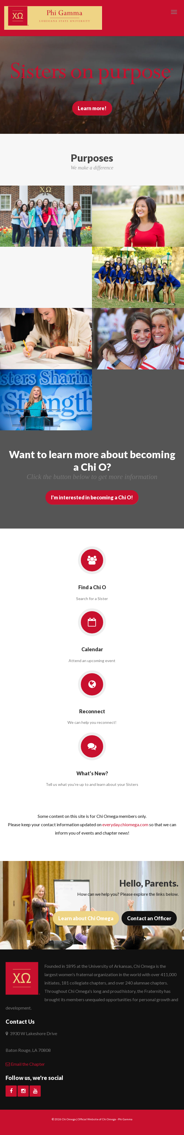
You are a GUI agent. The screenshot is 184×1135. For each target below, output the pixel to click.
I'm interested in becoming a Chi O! (92, 497)
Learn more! (92, 108)
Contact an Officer (149, 918)
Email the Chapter (25, 1064)
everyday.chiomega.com (125, 824)
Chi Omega (69, 1119)
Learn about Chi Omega (85, 918)
